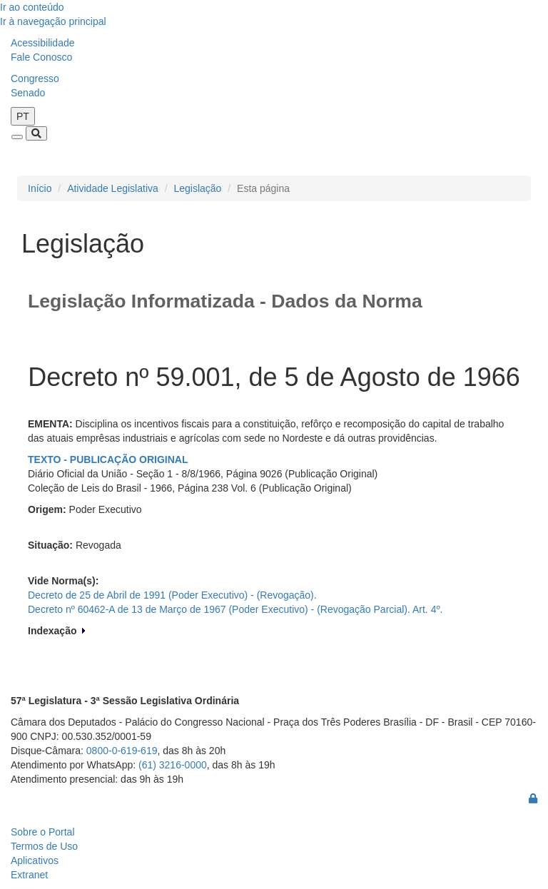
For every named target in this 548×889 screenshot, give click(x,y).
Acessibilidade (43, 43)
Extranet (29, 874)
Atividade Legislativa (112, 188)
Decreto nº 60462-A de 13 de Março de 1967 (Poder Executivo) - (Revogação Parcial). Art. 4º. (235, 609)
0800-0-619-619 (122, 750)
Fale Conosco (41, 57)
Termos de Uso (44, 846)
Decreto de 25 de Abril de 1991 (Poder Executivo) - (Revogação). (172, 595)
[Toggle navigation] (17, 137)
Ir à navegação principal (53, 21)
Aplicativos (35, 860)
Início (39, 188)
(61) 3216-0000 (172, 765)
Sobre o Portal (43, 832)
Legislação (197, 188)
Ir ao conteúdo (32, 7)
